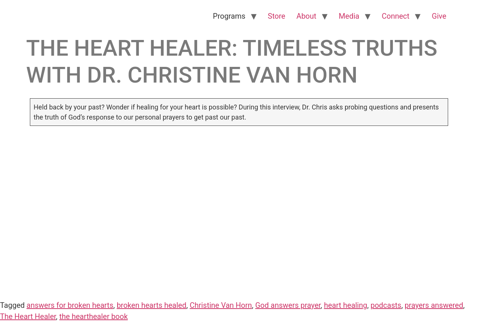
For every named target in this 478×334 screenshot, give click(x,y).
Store (276, 16)
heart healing (345, 305)
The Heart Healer (28, 316)
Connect (395, 16)
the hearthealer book (93, 316)
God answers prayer (288, 305)
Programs (229, 16)
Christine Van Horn (221, 305)
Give (439, 16)
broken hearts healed (151, 305)
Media (349, 16)
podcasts (385, 305)
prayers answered (434, 305)
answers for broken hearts (70, 305)
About (306, 16)
